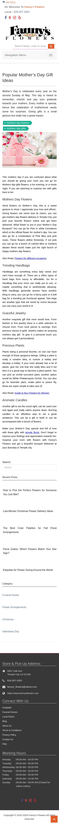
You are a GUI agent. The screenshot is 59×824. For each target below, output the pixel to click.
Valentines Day (10, 631)
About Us (6, 725)
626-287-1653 (22, 12)
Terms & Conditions (11, 730)
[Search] (29, 467)
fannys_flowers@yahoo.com (22, 686)
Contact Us (7, 739)
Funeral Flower (10, 595)
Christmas (8, 619)
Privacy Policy (9, 735)
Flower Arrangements (14, 607)
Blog (4, 721)
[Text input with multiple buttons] (30, 46)
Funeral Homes (9, 712)
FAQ (4, 744)
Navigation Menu (15, 55)
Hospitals (6, 707)
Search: (6, 462)
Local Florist (8, 716)
